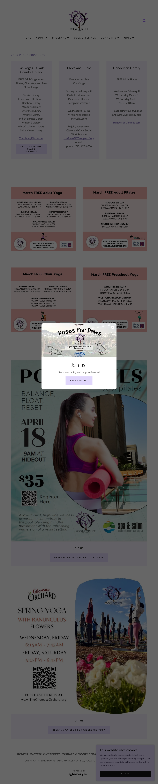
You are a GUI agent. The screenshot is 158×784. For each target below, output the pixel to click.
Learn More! (79, 380)
